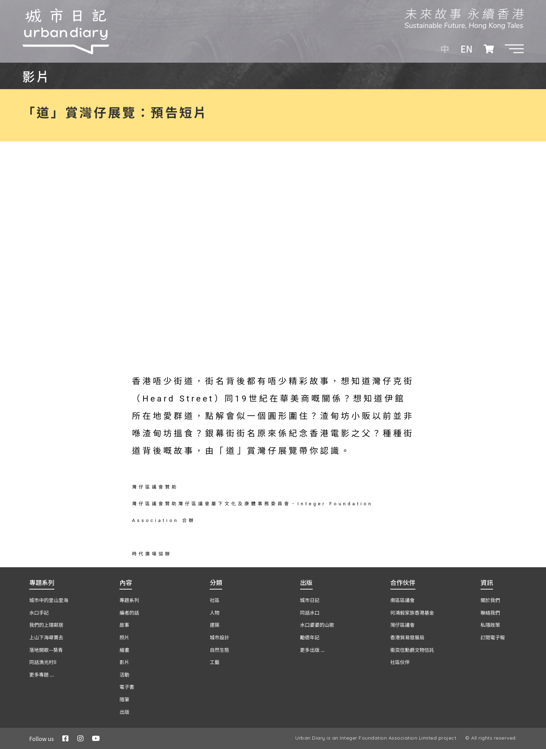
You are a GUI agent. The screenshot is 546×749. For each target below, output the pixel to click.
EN (466, 48)
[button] (514, 48)
